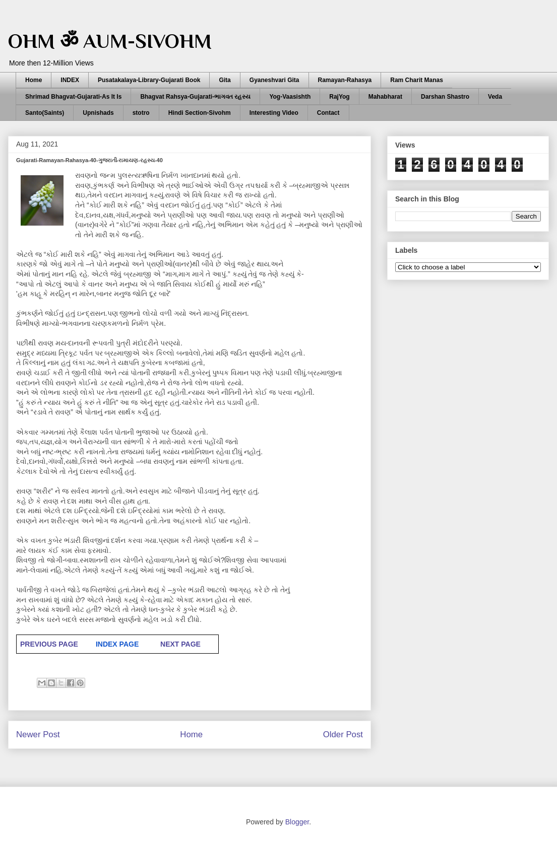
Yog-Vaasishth (290, 96)
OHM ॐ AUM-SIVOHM (110, 41)
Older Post (343, 734)
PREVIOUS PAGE (49, 644)
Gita (224, 80)
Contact (328, 112)
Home (33, 80)
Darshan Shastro (445, 96)
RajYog (339, 96)
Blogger (297, 822)
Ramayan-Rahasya (345, 80)
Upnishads (98, 112)
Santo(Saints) (44, 112)
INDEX (69, 80)
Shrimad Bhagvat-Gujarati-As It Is (73, 96)
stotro (141, 112)
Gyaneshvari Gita (274, 80)
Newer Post (38, 734)
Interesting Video (274, 112)
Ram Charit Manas (416, 80)
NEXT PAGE (180, 644)
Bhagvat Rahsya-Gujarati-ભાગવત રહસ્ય (195, 96)
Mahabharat (385, 96)
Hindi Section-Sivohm (199, 112)
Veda (495, 96)
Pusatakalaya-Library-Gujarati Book (149, 80)
